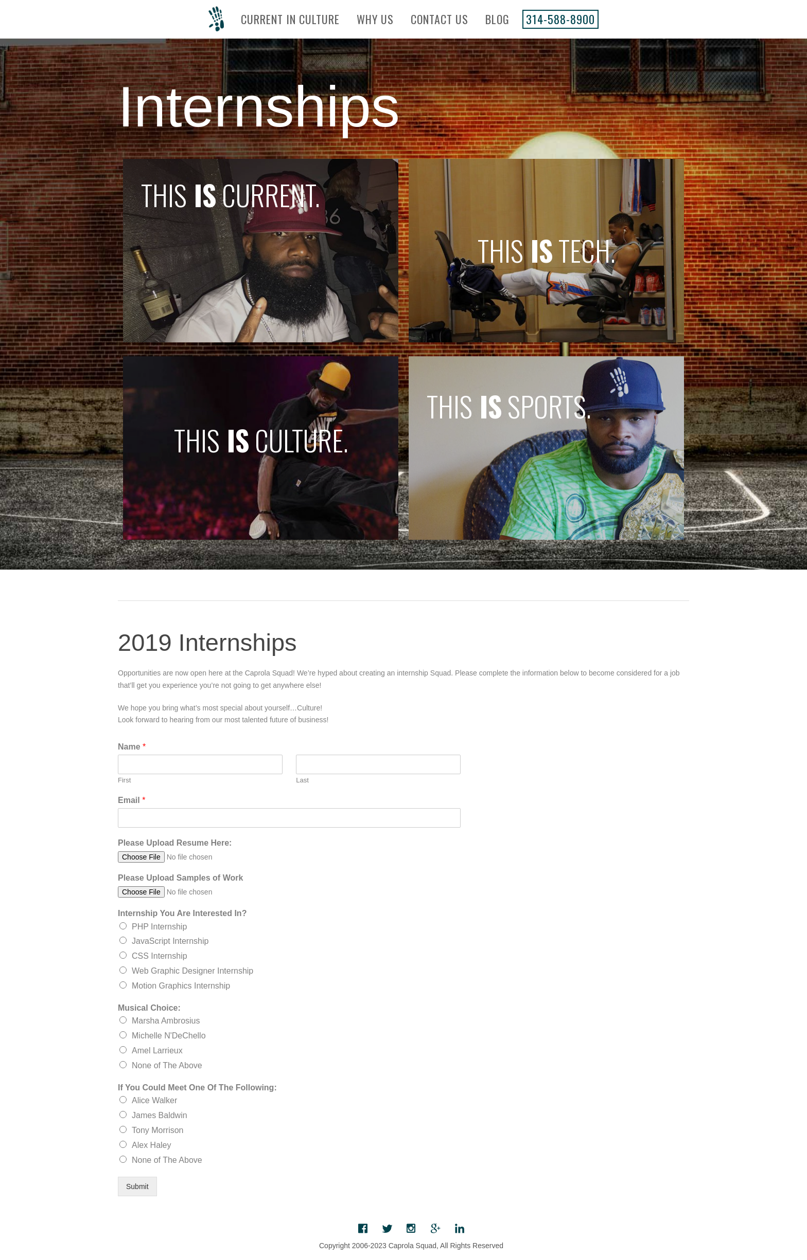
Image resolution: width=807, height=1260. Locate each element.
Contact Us (439, 19)
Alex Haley (151, 1145)
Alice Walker (154, 1100)
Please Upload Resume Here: (175, 842)
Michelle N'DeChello (169, 1035)
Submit (137, 1186)
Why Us (375, 19)
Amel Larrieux (157, 1050)
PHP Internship (159, 926)
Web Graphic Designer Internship (192, 970)
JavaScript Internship (170, 941)
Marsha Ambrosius (166, 1020)
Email (131, 800)
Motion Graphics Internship (181, 985)
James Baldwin (159, 1115)
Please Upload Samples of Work (180, 877)
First (124, 780)
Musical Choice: (149, 1007)
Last (302, 780)
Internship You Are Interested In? (182, 913)
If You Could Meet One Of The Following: (197, 1087)
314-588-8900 (560, 19)
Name (132, 746)
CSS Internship (159, 956)
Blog (497, 19)
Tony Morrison (157, 1130)
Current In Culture (290, 19)
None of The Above (167, 1065)
